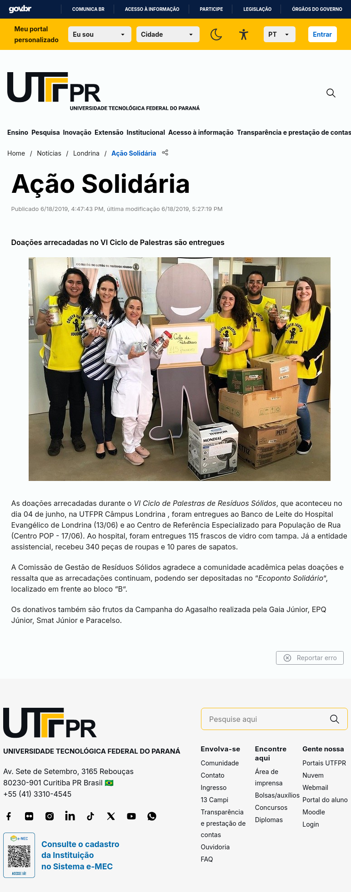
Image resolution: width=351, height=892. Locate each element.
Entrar (322, 34)
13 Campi (215, 800)
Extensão (109, 132)
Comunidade (220, 763)
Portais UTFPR (324, 763)
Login (310, 824)
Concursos (271, 807)
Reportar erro (310, 657)
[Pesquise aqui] (265, 719)
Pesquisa (45, 132)
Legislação (257, 9)
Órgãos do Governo (317, 9)
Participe (211, 9)
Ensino (17, 132)
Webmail (315, 787)
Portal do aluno (325, 800)
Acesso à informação (152, 9)
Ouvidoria (215, 847)
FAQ (207, 859)
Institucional (145, 132)
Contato (213, 775)
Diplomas (269, 819)
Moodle (313, 812)
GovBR (20, 9)
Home (16, 153)
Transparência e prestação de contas (223, 823)
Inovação (77, 132)
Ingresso (214, 787)
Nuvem (313, 775)
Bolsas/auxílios (277, 795)
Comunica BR (88, 9)
